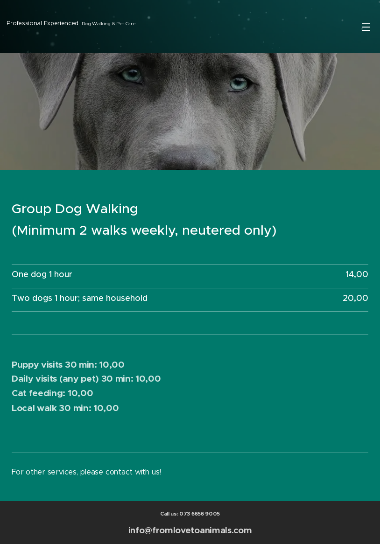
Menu (366, 27)
